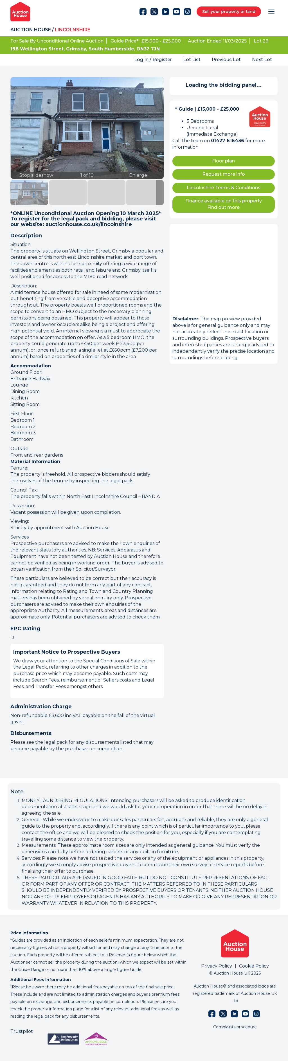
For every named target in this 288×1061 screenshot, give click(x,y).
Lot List (192, 59)
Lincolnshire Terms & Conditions (223, 187)
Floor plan (223, 161)
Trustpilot (21, 1031)
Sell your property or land (228, 11)
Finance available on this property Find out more (223, 204)
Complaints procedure (235, 1026)
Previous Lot (226, 59)
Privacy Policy (216, 966)
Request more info (223, 174)
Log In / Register (153, 59)
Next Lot (262, 59)
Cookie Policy (254, 966)
